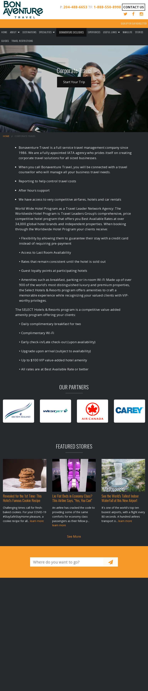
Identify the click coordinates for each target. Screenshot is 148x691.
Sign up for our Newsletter (134, 23)
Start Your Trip (74, 82)
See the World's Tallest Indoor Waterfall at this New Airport (120, 498)
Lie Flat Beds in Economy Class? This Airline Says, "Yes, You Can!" (72, 498)
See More (74, 536)
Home (4, 32)
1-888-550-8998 (107, 6)
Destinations (29, 32)
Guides (5, 40)
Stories (139, 32)
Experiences (94, 32)
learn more (37, 521)
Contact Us (133, 7)
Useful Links (110, 32)
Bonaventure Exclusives (71, 32)
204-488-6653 (75, 6)
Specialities (45, 32)
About (13, 32)
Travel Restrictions (22, 40)
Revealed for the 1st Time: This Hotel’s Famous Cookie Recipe (22, 498)
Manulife (127, 32)
